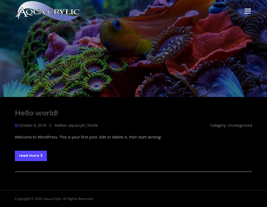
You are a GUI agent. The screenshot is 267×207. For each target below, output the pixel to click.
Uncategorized (240, 125)
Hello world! (36, 112)
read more (31, 155)
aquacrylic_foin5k (83, 125)
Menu (247, 11)
